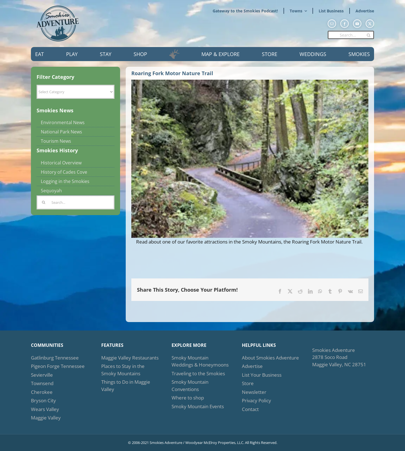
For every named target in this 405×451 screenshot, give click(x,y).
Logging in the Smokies (65, 181)
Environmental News (63, 122)
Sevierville (42, 375)
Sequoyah (51, 190)
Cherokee (42, 392)
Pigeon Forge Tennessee (58, 366)
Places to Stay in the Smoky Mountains (123, 370)
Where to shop (188, 397)
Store (248, 383)
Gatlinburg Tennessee (55, 357)
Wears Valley (45, 409)
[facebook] (344, 23)
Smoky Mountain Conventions (190, 385)
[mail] (332, 23)
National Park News (61, 132)
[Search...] (351, 35)
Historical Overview (61, 163)
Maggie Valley (46, 417)
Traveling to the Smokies (198, 373)
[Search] (368, 35)
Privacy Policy (256, 400)
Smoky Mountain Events (198, 406)
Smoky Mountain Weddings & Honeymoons (200, 361)
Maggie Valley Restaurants (130, 357)
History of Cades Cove (64, 172)
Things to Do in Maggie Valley (125, 385)
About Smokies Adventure (270, 357)
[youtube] (357, 23)
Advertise (252, 366)
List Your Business (262, 375)
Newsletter (254, 392)
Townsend (42, 383)
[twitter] (370, 23)
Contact (250, 409)
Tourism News (56, 141)
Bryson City (43, 400)
